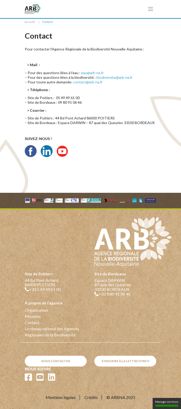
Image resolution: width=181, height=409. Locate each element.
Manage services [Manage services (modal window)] (166, 403)
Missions (33, 316)
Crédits (91, 397)
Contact (32, 322)
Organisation (36, 310)
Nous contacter (55, 361)
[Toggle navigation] (150, 9)
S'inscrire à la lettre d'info (125, 361)
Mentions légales (61, 397)
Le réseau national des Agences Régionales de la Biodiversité (52, 331)
